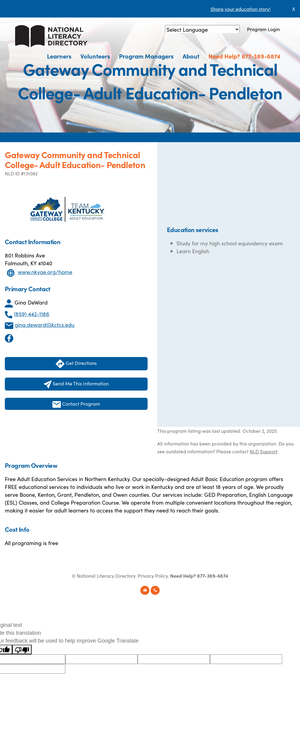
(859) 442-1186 (31, 314)
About (191, 56)
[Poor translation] (22, 649)
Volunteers (95, 56)
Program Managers (146, 56)
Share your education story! (240, 8)
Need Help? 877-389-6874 (244, 56)
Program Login (263, 29)
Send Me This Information (76, 384)
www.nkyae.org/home (45, 272)
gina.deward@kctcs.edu (44, 324)
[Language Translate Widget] (202, 29)
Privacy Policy (153, 575)
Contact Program (76, 404)
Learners (59, 56)
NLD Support (263, 451)
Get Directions (76, 363)
